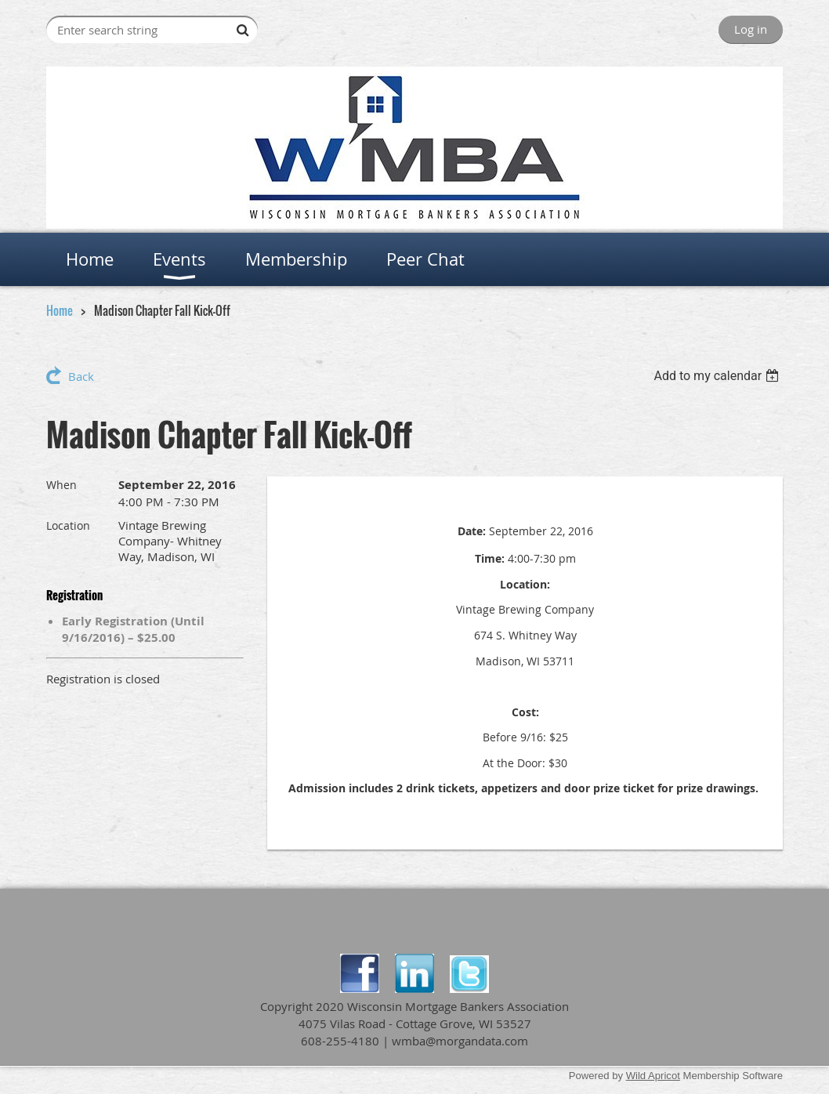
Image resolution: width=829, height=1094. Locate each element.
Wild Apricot (653, 1075)
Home (59, 310)
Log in (750, 29)
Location (68, 525)
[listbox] (718, 376)
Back (81, 376)
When (61, 484)
